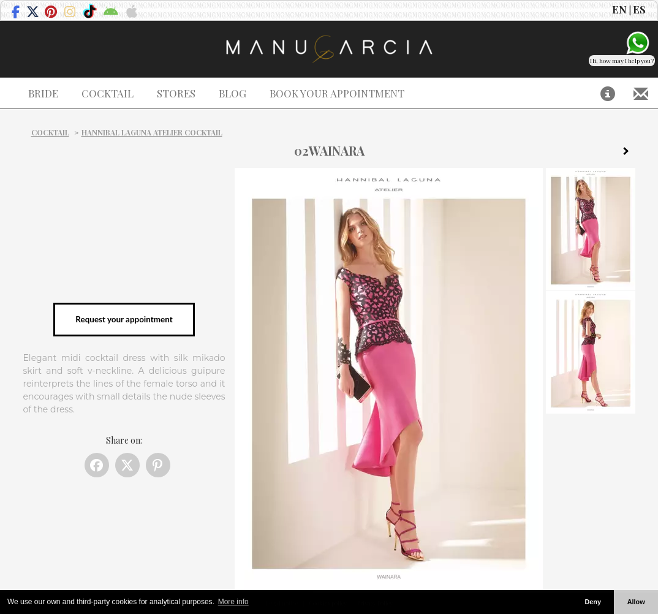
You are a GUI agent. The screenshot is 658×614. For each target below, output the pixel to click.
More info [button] (233, 601)
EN (619, 9)
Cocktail (50, 132)
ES (639, 9)
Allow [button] (636, 601)
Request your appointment (123, 319)
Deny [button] (592, 601)
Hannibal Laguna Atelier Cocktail (151, 132)
